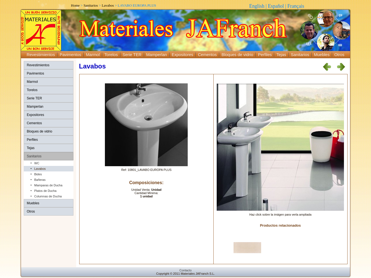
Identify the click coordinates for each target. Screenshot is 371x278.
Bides (38, 174)
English (256, 6)
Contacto (185, 270)
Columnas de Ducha (48, 196)
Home (75, 5)
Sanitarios (91, 5)
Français (295, 6)
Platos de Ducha (45, 190)
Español (276, 6)
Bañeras (40, 179)
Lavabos (108, 5)
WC (36, 163)
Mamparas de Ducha (48, 185)
